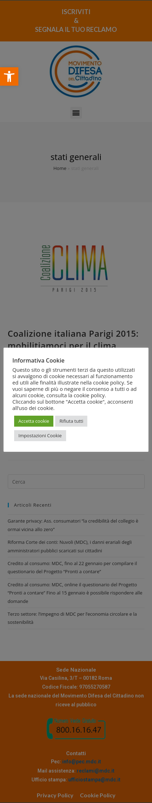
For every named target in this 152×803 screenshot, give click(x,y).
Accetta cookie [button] (33, 421)
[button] (9, 76)
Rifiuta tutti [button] (71, 421)
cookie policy (89, 395)
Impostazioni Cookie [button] (40, 435)
